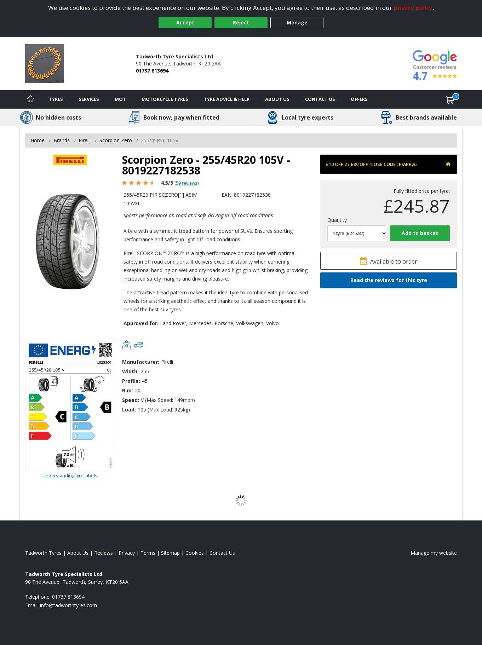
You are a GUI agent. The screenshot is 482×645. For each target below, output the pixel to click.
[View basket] (450, 99)
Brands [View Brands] (61, 140)
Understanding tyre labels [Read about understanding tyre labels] (69, 475)
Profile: (131, 381)
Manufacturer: (140, 361)
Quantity (337, 220)
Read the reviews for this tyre (388, 280)
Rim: (127, 390)
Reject (241, 22)
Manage (297, 22)
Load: (129, 409)
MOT (120, 99)
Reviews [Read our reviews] (103, 552)
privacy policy (413, 8)
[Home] (30, 99)
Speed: (130, 400)
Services (89, 99)
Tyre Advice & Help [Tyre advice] (226, 99)
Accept (185, 22)
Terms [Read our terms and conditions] (147, 552)
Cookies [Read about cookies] (194, 552)
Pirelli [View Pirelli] (85, 140)
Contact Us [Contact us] (320, 99)
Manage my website (434, 552)
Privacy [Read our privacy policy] (127, 552)
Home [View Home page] (37, 140)
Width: (130, 371)
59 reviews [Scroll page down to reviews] (186, 183)
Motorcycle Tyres (165, 99)
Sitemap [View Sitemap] (170, 552)
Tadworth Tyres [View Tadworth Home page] (43, 552)
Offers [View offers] (359, 99)
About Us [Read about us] (77, 552)
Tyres (56, 99)
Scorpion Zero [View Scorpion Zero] (115, 140)
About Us (277, 99)
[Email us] (68, 605)
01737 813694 (152, 70)
